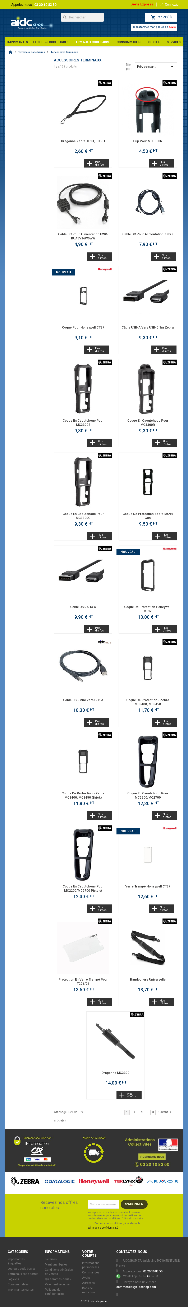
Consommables (18, 1284)
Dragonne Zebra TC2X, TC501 (83, 141)
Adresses (88, 1283)
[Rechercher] (82, 17)
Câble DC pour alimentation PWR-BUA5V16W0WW (83, 236)
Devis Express (141, 4)
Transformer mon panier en (154, 27)
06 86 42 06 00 (137, 1276)
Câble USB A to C (83, 607)
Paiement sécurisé (57, 1284)
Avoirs (86, 1277)
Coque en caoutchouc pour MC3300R (147, 423)
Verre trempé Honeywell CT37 (147, 886)
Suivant (165, 1112)
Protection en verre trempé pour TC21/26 (83, 982)
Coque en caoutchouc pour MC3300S (83, 423)
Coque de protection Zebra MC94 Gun (148, 516)
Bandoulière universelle (148, 979)
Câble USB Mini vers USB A (83, 700)
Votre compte (89, 1254)
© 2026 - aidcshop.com (94, 1301)
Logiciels (13, 1279)
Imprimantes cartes (21, 1289)
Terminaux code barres (23, 1274)
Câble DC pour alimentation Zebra (147, 234)
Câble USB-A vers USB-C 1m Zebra (148, 327)
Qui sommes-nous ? (58, 1279)
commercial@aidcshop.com (136, 1287)
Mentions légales (56, 1264)
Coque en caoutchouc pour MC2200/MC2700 (147, 795)
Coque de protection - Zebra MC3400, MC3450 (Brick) (83, 795)
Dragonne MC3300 (115, 1073)
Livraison (51, 1259)
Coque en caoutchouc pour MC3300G (83, 516)
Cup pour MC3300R (147, 141)
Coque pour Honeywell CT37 (83, 327)
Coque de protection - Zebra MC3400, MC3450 (147, 702)
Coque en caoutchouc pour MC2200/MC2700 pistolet (83, 889)
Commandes (90, 1272)
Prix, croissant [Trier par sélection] (156, 66)
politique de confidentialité (103, 1227)
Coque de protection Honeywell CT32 (147, 609)
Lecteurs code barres (22, 1268)
